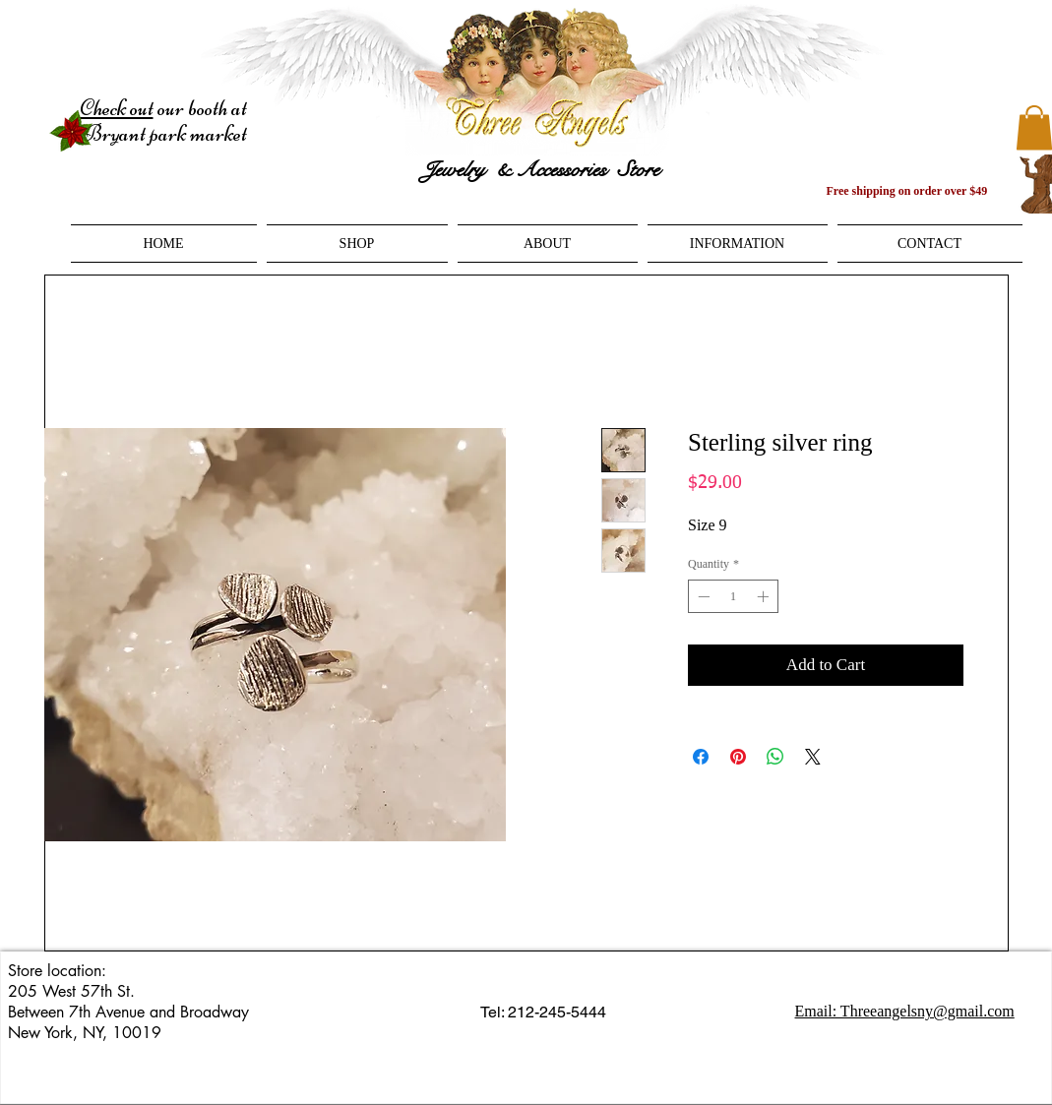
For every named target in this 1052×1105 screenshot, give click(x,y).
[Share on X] (813, 756)
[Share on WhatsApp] (775, 756)
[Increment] (764, 596)
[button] (357, 243)
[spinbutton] (733, 596)
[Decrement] (701, 596)
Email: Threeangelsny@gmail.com (905, 1011)
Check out (117, 108)
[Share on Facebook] (700, 756)
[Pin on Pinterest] (738, 756)
